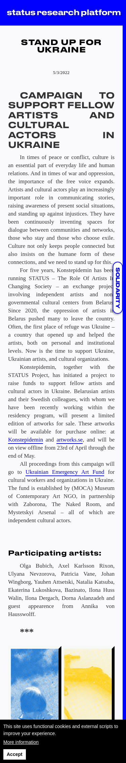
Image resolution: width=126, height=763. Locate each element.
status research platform (64, 12)
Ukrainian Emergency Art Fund (65, 472)
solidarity (117, 287)
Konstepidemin (25, 439)
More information (21, 742)
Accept (15, 754)
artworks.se (69, 439)
